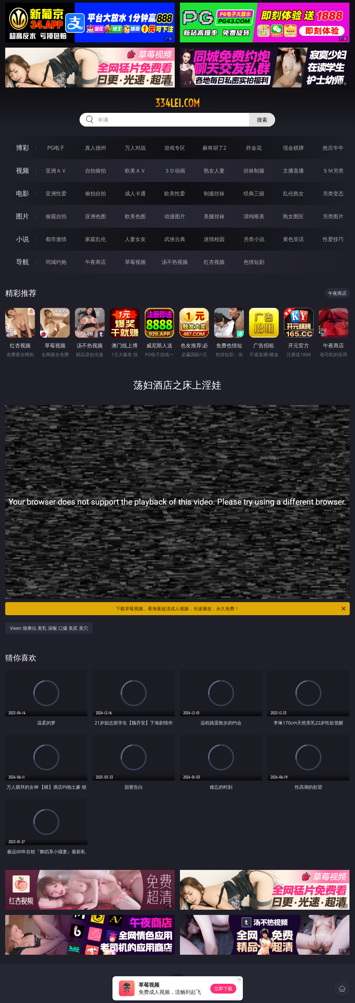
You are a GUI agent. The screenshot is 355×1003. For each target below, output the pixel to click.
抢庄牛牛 (333, 147)
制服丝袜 (214, 193)
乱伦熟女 (293, 193)
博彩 (22, 147)
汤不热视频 (175, 262)
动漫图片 (174, 216)
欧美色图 (135, 216)
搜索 (262, 119)
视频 (22, 170)
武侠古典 (174, 239)
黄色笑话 (293, 239)
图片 (22, 216)
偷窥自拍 (56, 216)
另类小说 (254, 239)
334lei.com (177, 103)
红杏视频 (214, 262)
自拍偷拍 (95, 170)
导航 (22, 261)
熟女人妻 (214, 170)
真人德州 (95, 147)
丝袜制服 (254, 170)
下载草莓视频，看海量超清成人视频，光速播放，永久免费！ (231, 609)
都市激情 (56, 239)
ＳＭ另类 (333, 170)
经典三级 (254, 193)
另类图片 (333, 216)
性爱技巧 (333, 239)
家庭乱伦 (95, 239)
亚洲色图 (95, 216)
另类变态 (333, 193)
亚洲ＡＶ (56, 170)
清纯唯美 (254, 216)
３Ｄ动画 (174, 170)
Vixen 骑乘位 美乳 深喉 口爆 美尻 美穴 (49, 628)
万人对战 (135, 147)
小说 (22, 239)
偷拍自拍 (95, 193)
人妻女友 (135, 239)
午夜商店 (95, 262)
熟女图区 (293, 216)
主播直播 (293, 170)
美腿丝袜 (214, 216)
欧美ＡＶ (135, 170)
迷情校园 (214, 239)
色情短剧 (254, 262)
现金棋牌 (293, 147)
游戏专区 (174, 147)
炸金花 (254, 147)
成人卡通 (135, 193)
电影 (22, 193)
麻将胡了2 (214, 147)
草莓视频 (135, 262)
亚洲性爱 (56, 193)
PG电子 (56, 147)
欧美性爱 (174, 193)
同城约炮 (56, 262)
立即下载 (223, 988)
